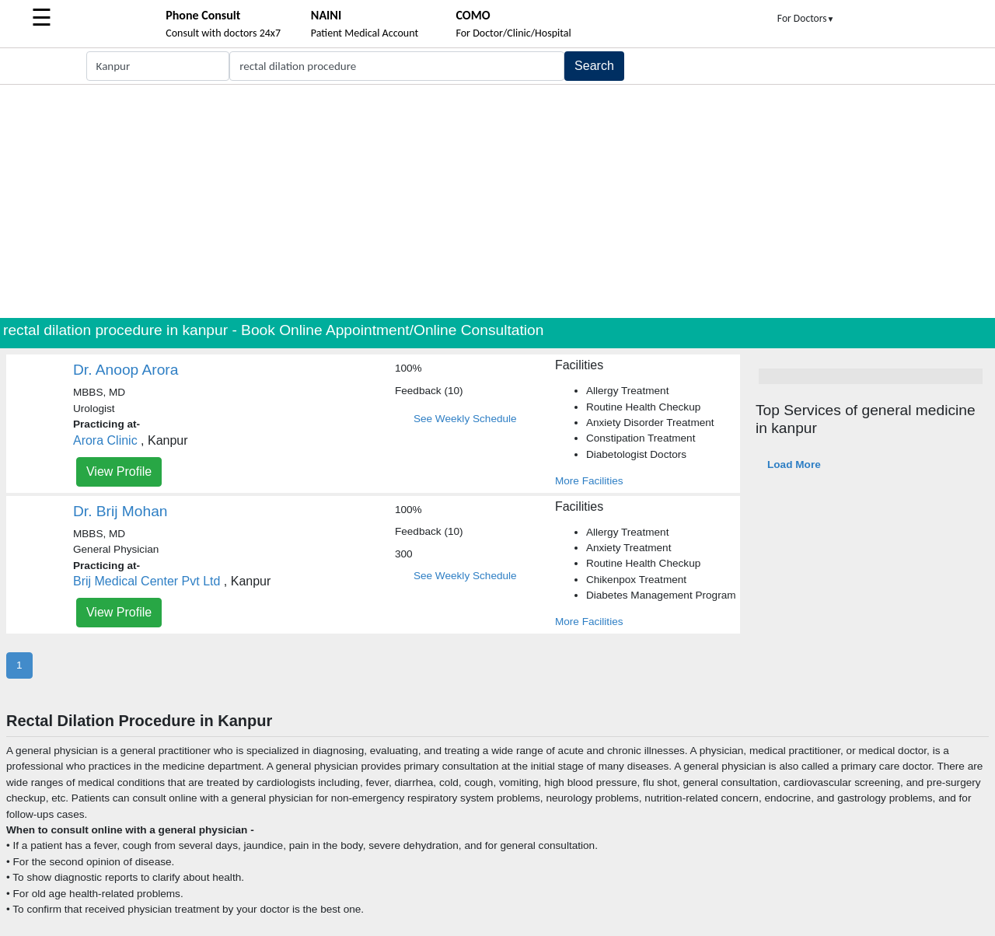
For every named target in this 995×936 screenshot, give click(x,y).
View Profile (119, 471)
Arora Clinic (105, 440)
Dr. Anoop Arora (125, 369)
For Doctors (806, 18)
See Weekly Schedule (465, 418)
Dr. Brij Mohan (120, 511)
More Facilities (589, 481)
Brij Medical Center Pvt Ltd (146, 581)
